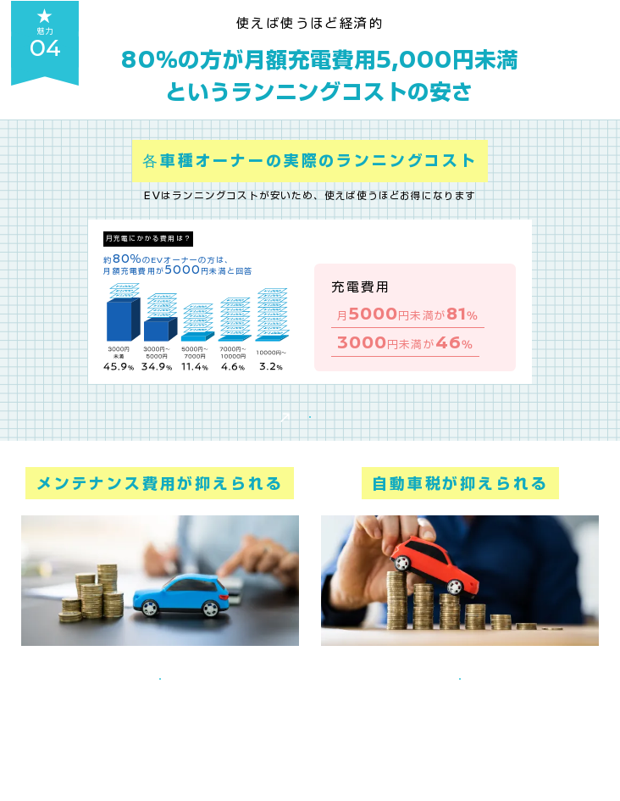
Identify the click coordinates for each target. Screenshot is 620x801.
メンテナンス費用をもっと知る (160, 750)
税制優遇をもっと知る (460, 750)
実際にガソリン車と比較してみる (309, 441)
